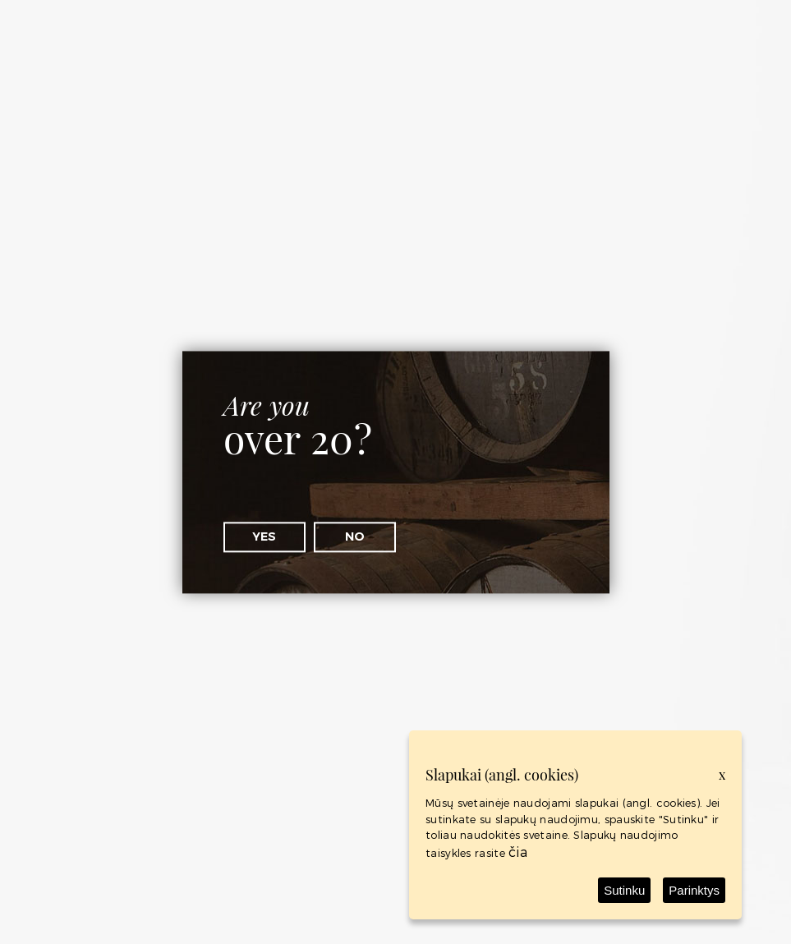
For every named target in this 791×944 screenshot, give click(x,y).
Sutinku (624, 890)
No (355, 536)
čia (517, 851)
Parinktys (694, 890)
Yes (264, 536)
